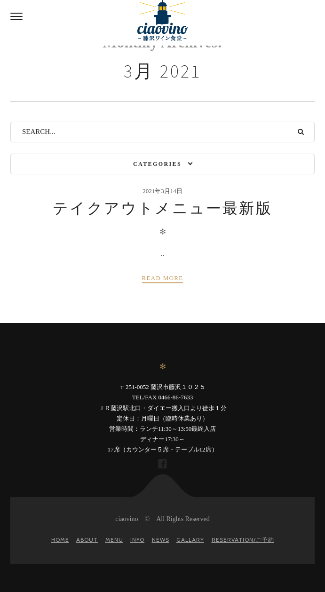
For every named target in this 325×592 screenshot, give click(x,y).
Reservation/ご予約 (243, 539)
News (160, 539)
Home (60, 539)
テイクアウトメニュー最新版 (162, 208)
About (87, 539)
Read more (162, 277)
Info (137, 539)
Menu (114, 539)
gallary (190, 539)
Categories (157, 164)
